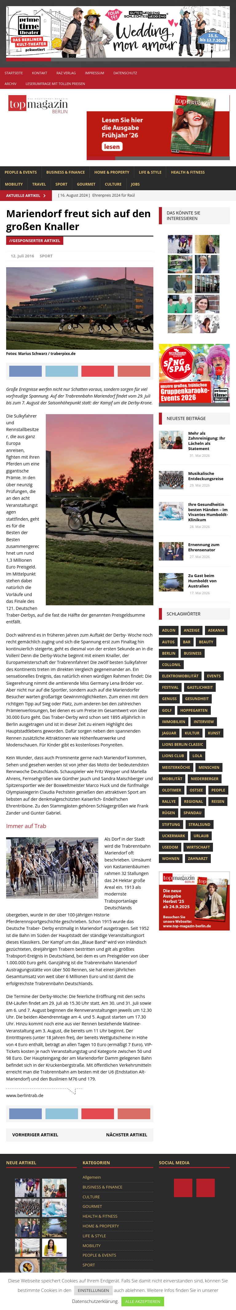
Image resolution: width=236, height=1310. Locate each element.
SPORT (62, 184)
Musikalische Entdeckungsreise (205, 476)
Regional (193, 801)
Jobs (135, 184)
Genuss (169, 698)
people (218, 790)
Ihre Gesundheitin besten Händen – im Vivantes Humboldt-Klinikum (208, 512)
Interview (204, 721)
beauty (206, 642)
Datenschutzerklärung (94, 1301)
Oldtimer (171, 790)
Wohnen (170, 858)
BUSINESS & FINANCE (65, 172)
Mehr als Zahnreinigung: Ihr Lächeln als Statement (206, 441)
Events (214, 676)
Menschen (209, 767)
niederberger (204, 778)
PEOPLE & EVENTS (21, 172)
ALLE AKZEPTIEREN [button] (142, 1301)
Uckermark (173, 835)
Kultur (192, 733)
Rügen (168, 812)
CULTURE (113, 184)
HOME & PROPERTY (111, 172)
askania (216, 630)
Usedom (170, 847)
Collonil (171, 664)
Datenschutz (125, 73)
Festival (170, 687)
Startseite (14, 73)
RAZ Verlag (66, 73)
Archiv (10, 83)
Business (192, 653)
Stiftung (171, 824)
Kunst (214, 733)
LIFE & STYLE (150, 172)
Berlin (168, 653)
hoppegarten (194, 710)
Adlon (168, 630)
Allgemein (92, 1177)
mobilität (172, 778)
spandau (192, 812)
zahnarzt (198, 858)
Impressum (94, 73)
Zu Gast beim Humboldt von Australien (202, 581)
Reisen (217, 801)
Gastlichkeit (200, 687)
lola (197, 755)
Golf (167, 710)
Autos (168, 642)
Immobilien (173, 721)
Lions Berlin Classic (182, 744)
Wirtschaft (198, 847)
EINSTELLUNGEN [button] (93, 1290)
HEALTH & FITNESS (188, 172)
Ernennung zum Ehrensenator (203, 547)
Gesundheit (197, 698)
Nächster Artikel (126, 1135)
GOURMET (86, 184)
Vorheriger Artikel (35, 1135)
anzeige (191, 630)
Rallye (168, 801)
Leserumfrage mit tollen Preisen (55, 83)
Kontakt (39, 73)
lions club (173, 755)
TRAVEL (39, 184)
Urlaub (201, 835)
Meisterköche (176, 767)
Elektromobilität (180, 676)
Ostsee (196, 790)
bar (187, 642)
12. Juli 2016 (22, 256)
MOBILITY (14, 184)
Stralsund (199, 824)
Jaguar (169, 733)
